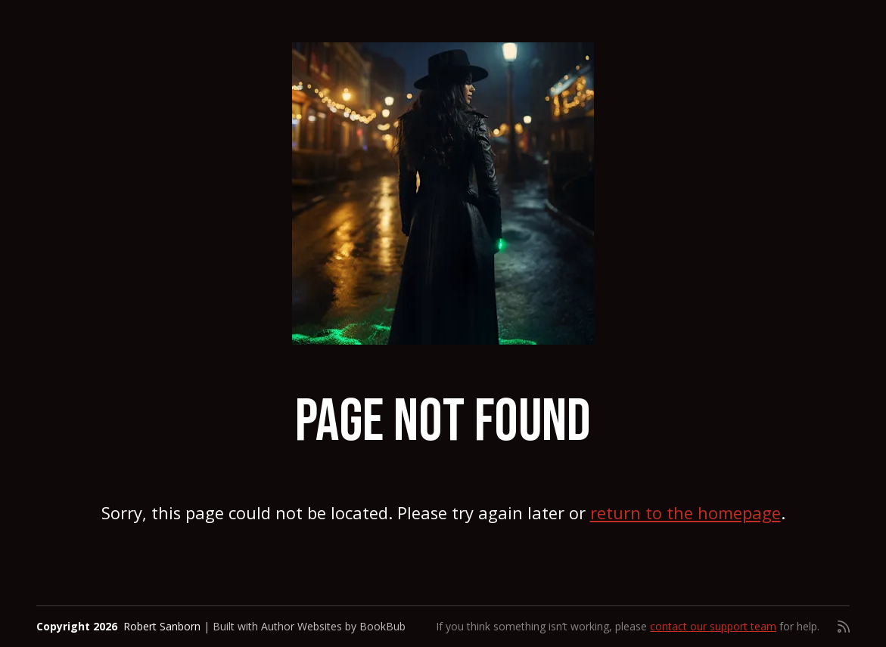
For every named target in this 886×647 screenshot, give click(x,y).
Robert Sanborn (162, 626)
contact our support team (713, 626)
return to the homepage (685, 513)
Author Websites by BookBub (333, 626)
